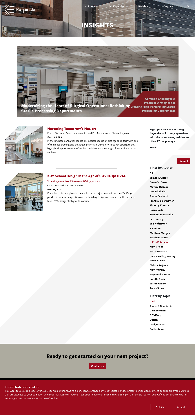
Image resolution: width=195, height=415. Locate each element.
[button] (187, 6)
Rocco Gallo (156, 210)
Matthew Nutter (159, 237)
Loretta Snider (158, 279)
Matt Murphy (157, 269)
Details (160, 407)
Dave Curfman (158, 182)
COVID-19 (155, 315)
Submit (184, 161)
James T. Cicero (159, 178)
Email (153, 147)
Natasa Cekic (157, 260)
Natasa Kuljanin (159, 265)
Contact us (97, 366)
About (91, 6)
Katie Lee (155, 228)
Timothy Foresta (159, 205)
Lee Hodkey (157, 219)
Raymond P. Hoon (160, 274)
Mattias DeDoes (159, 187)
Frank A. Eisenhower (162, 201)
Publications (157, 329)
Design (154, 320)
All (151, 173)
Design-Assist (158, 324)
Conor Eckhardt (159, 196)
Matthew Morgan (160, 233)
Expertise (118, 6)
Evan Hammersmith (161, 214)
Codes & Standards (161, 306)
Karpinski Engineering (162, 256)
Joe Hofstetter (158, 223)
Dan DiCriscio (158, 191)
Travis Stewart (158, 288)
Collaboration (158, 310)
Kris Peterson (160, 242)
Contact (168, 6)
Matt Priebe (156, 246)
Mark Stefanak (158, 251)
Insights (143, 6)
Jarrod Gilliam (158, 283)
